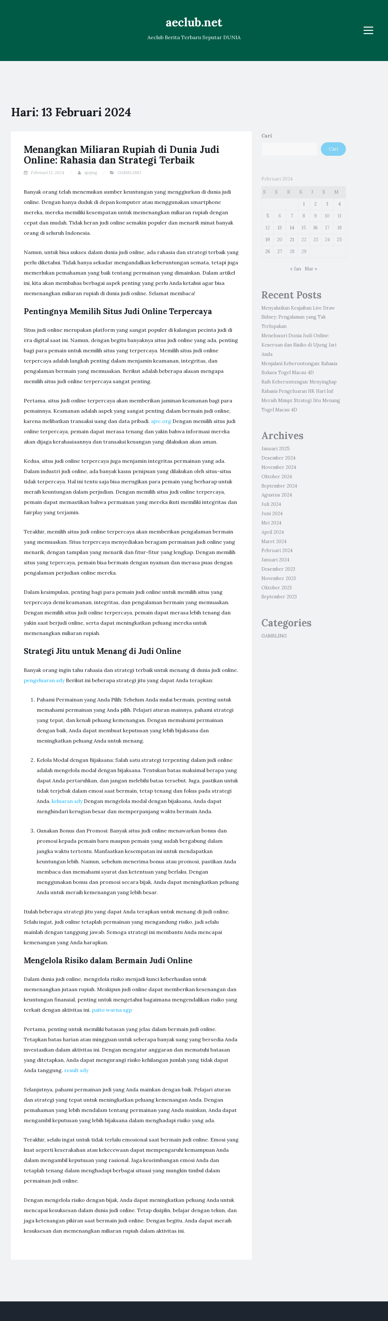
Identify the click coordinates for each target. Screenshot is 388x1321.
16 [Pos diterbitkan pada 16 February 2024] (315, 228)
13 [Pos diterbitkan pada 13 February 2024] (280, 228)
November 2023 (278, 578)
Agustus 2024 (276, 495)
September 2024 (279, 486)
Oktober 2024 (276, 477)
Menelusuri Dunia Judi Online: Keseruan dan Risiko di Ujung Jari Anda (298, 345)
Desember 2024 (278, 458)
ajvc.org (161, 421)
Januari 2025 (275, 449)
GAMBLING (129, 172)
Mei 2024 (271, 523)
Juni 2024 (272, 513)
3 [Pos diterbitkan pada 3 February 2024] (327, 204)
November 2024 (278, 467)
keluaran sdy (67, 801)
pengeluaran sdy (44, 680)
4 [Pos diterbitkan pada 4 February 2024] (339, 204)
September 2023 (279, 597)
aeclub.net (194, 22)
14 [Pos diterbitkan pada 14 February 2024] (292, 228)
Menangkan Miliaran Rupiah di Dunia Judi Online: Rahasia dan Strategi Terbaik (121, 154)
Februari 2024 (277, 550)
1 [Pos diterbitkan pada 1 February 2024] (304, 204)
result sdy (76, 1070)
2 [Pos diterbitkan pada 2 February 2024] (315, 204)
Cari (266, 136)
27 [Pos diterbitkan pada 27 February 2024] (279, 251)
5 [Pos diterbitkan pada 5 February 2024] (267, 216)
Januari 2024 (275, 560)
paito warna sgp (112, 1010)
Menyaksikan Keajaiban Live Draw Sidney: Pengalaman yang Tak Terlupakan (298, 317)
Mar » (311, 269)
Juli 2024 (271, 504)
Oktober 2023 (276, 588)
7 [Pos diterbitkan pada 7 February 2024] (292, 216)
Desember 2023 (278, 569)
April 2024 (272, 532)
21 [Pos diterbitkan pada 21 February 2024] (292, 239)
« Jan (295, 269)
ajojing (90, 172)
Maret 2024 (274, 541)
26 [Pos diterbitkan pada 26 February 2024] (267, 251)
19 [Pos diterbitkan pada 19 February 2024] (267, 239)
